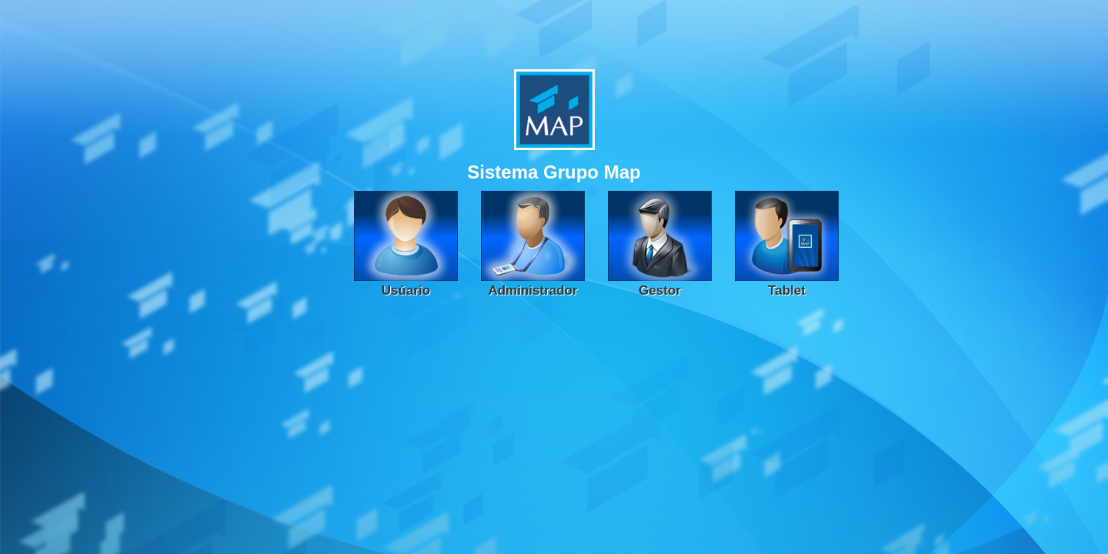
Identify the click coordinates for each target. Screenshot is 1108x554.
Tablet (787, 290)
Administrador (532, 290)
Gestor (660, 290)
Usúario (406, 290)
